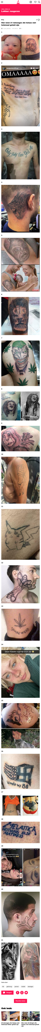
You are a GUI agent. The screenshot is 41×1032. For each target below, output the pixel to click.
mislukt (23, 986)
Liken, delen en (5, 9)
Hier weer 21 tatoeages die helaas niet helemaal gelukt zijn (18, 24)
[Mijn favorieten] (35, 2)
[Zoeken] (39, 2)
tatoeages (30, 986)
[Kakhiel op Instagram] (31, 2)
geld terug (9, 986)
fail (3, 986)
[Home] (18, 2)
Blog (2, 19)
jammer (17, 986)
